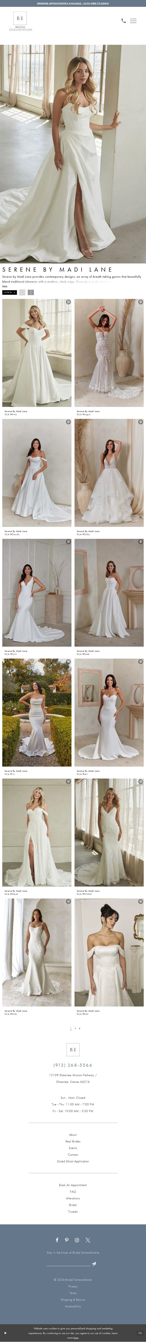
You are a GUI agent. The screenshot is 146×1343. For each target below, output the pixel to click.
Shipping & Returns (73, 1301)
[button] (133, 21)
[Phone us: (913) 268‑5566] (124, 21)
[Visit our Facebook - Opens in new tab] (57, 1241)
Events (73, 1149)
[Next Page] (80, 1029)
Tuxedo (73, 1212)
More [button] (4, 287)
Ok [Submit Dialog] (140, 1334)
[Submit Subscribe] (96, 1265)
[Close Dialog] (5, 1334)
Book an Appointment (73, 1186)
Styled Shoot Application (73, 1162)
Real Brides (73, 1142)
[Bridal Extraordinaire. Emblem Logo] (73, 1050)
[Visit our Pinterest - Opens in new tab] (67, 1241)
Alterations (73, 1199)
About (73, 1135)
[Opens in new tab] (73, 1079)
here (76, 1339)
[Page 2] (75, 1029)
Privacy (73, 1287)
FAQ (73, 1192)
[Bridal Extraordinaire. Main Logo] (20, 22)
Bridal (73, 1205)
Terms (73, 1294)
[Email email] (72, 1265)
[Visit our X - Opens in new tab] (88, 1241)
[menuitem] (124, 21)
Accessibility (73, 1307)
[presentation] (36, 354)
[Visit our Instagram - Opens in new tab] (77, 1241)
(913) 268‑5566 (73, 1066)
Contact (73, 1155)
